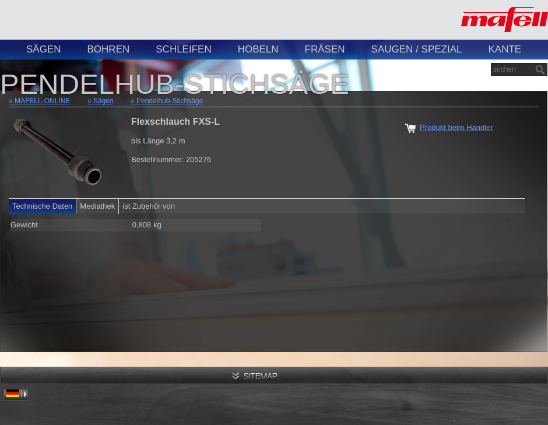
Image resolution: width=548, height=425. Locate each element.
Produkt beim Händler (456, 127)
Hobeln (258, 49)
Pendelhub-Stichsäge (169, 101)
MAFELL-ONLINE (42, 101)
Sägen (43, 49)
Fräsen (325, 49)
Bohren (108, 49)
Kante (504, 49)
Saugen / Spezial (416, 49)
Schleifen (183, 49)
